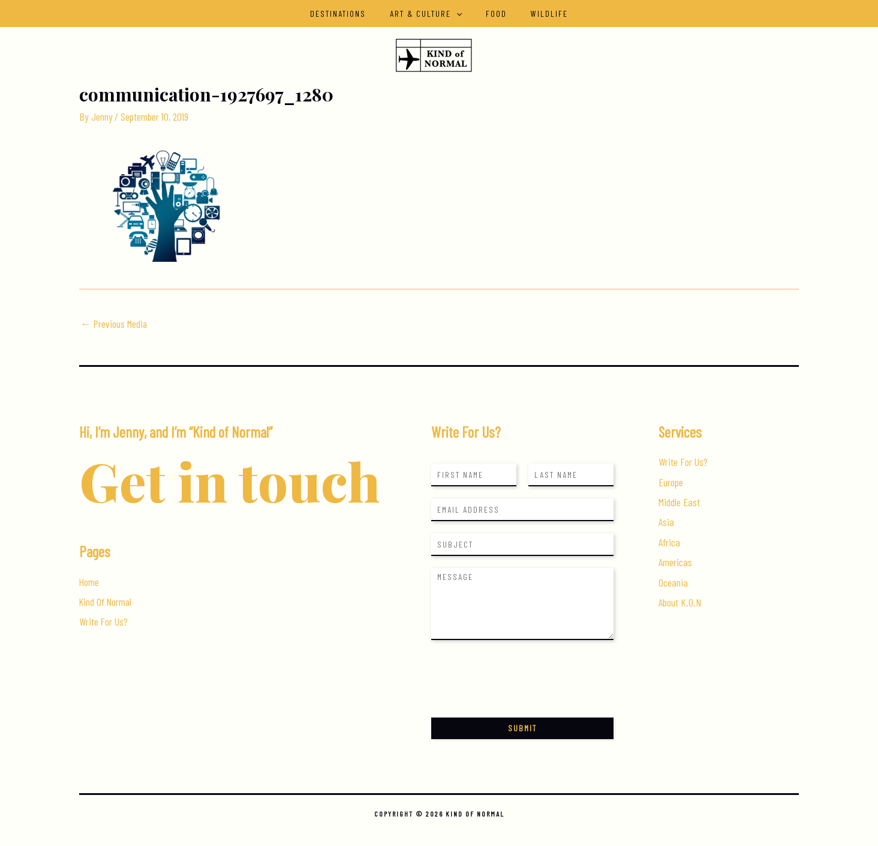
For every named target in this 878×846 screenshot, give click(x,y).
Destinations (349, 13)
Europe (671, 482)
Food (492, 13)
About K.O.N (680, 602)
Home (89, 581)
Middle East (679, 502)
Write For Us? (103, 622)
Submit (522, 728)
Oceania (673, 582)
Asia (666, 522)
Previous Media (114, 323)
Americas (675, 562)
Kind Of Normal (106, 602)
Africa (669, 542)
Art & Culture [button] (429, 13)
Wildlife (538, 13)
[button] (460, 13)
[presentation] (522, 698)
